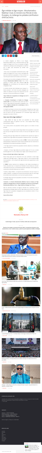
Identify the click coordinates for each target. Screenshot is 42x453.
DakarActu (4, 434)
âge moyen (23, 199)
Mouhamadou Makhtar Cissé (13, 200)
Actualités (6, 6)
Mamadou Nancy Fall (7, 20)
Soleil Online (4, 438)
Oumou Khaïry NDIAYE (6, 258)
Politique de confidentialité (14, 419)
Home (3, 6)
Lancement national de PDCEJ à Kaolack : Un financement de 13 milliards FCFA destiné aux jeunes (34, 75)
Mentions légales (5, 419)
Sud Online (4, 437)
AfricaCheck (13, 199)
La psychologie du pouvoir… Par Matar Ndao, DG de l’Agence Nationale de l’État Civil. (19, 333)
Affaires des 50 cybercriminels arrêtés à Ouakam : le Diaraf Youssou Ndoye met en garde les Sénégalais (34, 90)
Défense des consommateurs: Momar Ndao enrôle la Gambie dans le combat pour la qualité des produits (35, 82)
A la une (9, 199)
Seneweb (3, 432)
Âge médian (18, 199)
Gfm (2, 433)
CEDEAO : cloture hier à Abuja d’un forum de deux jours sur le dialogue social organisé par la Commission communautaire (35, 66)
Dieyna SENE (5, 335)
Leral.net (3, 431)
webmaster (4, 284)
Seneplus (3, 440)
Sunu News (4, 439)
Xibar (3, 435)
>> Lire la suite (4, 401)
